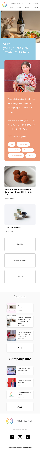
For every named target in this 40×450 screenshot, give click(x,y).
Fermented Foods (23, 144)
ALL (20, 348)
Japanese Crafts (14, 149)
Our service (30, 155)
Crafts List (20, 277)
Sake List (20, 244)
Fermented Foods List (20, 260)
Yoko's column (27, 149)
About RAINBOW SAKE (16, 155)
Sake (11, 144)
